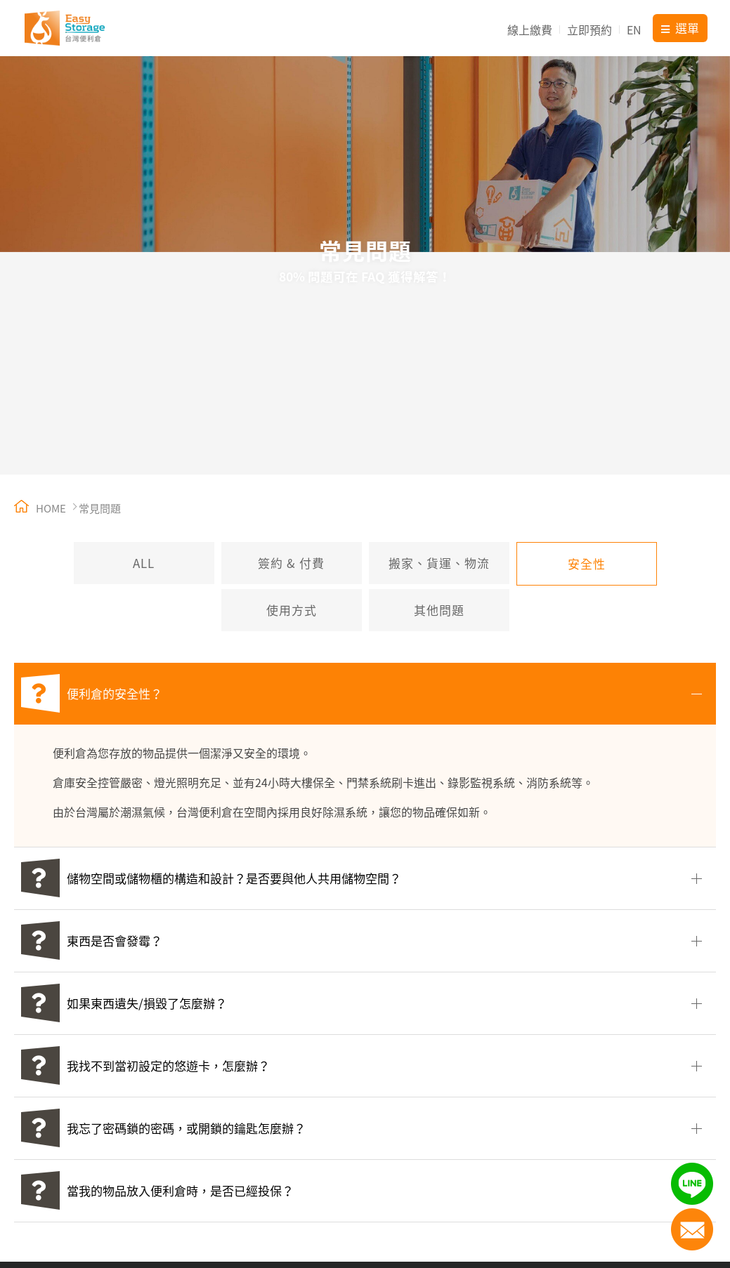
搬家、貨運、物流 (439, 563)
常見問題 (100, 508)
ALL (144, 563)
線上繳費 (529, 29)
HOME (40, 508)
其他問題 (439, 610)
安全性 (587, 563)
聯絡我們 (692, 1229)
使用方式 (291, 610)
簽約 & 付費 (291, 563)
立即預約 (589, 29)
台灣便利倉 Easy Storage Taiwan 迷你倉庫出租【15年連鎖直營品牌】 (64, 28)
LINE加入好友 (692, 1184)
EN (634, 29)
